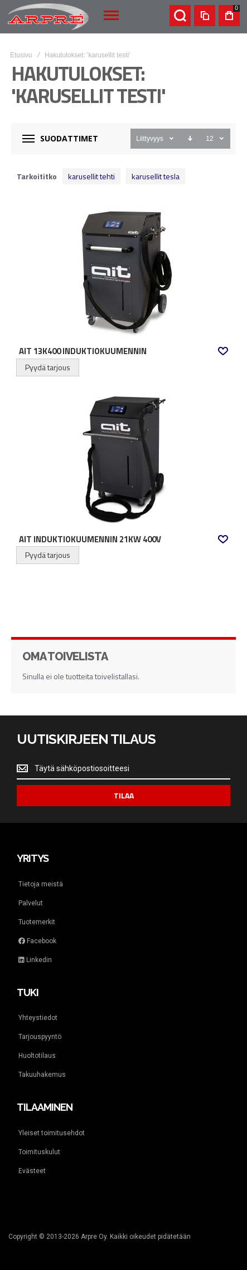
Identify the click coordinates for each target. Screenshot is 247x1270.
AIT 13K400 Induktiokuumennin (83, 351)
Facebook (37, 941)
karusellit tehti (91, 176)
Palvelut (30, 903)
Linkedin (35, 960)
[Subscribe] (123, 795)
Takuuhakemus (42, 1074)
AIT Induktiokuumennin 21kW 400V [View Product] (123, 459)
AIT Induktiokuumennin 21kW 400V (90, 539)
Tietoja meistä (40, 884)
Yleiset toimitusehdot (51, 1133)
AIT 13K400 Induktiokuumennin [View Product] (123, 270)
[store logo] (48, 16)
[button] (223, 351)
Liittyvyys (149, 139)
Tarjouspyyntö (39, 1037)
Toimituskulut (39, 1152)
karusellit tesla (156, 176)
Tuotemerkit (36, 922)
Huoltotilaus (37, 1056)
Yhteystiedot (37, 1018)
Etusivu (21, 55)
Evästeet (32, 1171)
